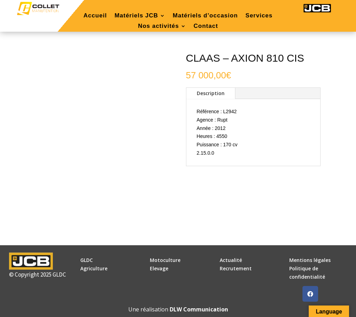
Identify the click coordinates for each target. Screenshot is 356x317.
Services (259, 16)
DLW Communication (199, 309)
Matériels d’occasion (205, 16)
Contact (206, 26)
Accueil (95, 16)
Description (211, 93)
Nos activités (158, 26)
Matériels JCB (136, 16)
